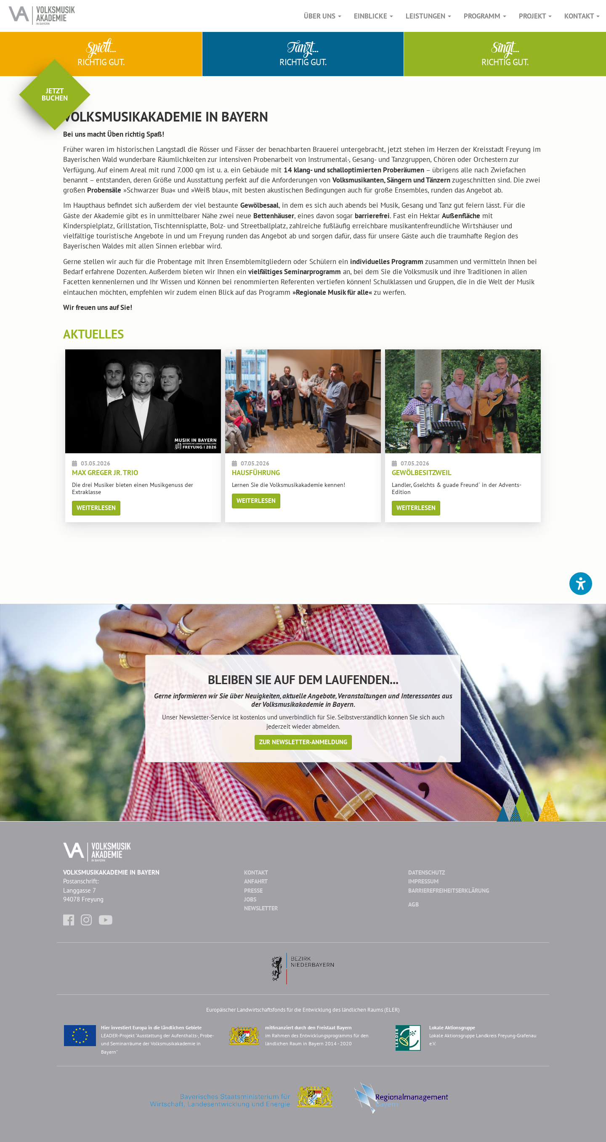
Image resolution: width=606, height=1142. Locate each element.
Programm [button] (485, 16)
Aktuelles (93, 334)
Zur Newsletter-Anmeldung (303, 742)
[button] (580, 583)
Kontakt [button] (582, 16)
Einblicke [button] (373, 16)
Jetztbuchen (55, 94)
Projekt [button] (535, 16)
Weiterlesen (96, 508)
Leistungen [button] (428, 16)
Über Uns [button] (322, 16)
